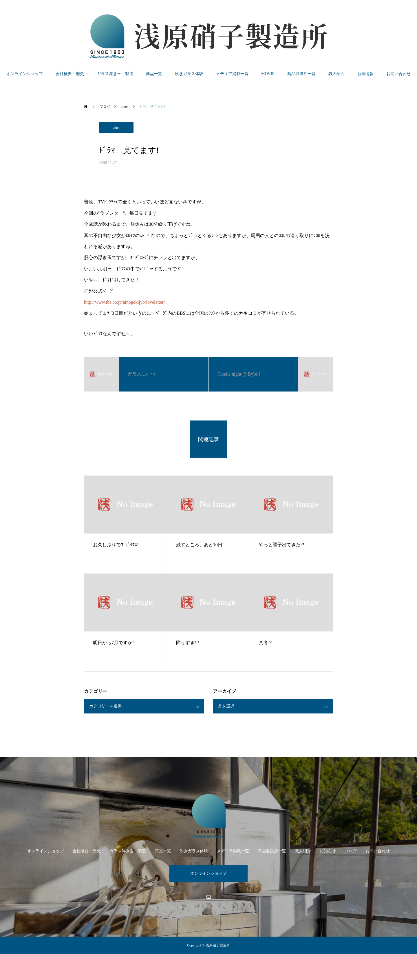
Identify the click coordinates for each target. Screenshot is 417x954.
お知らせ (328, 851)
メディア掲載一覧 (232, 74)
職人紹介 (336, 74)
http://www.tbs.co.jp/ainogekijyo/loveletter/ (124, 302)
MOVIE (268, 74)
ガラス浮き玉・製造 (115, 74)
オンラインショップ (24, 74)
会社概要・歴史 (70, 74)
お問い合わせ (398, 74)
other (116, 127)
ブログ (351, 851)
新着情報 (365, 74)
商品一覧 (154, 74)
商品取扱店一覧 (301, 74)
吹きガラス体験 (189, 74)
